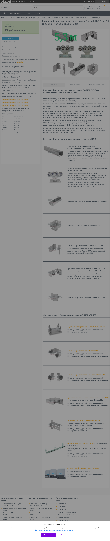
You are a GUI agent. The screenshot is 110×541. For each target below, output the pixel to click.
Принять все (48, 535)
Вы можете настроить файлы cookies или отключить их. (54, 530)
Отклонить (64, 535)
